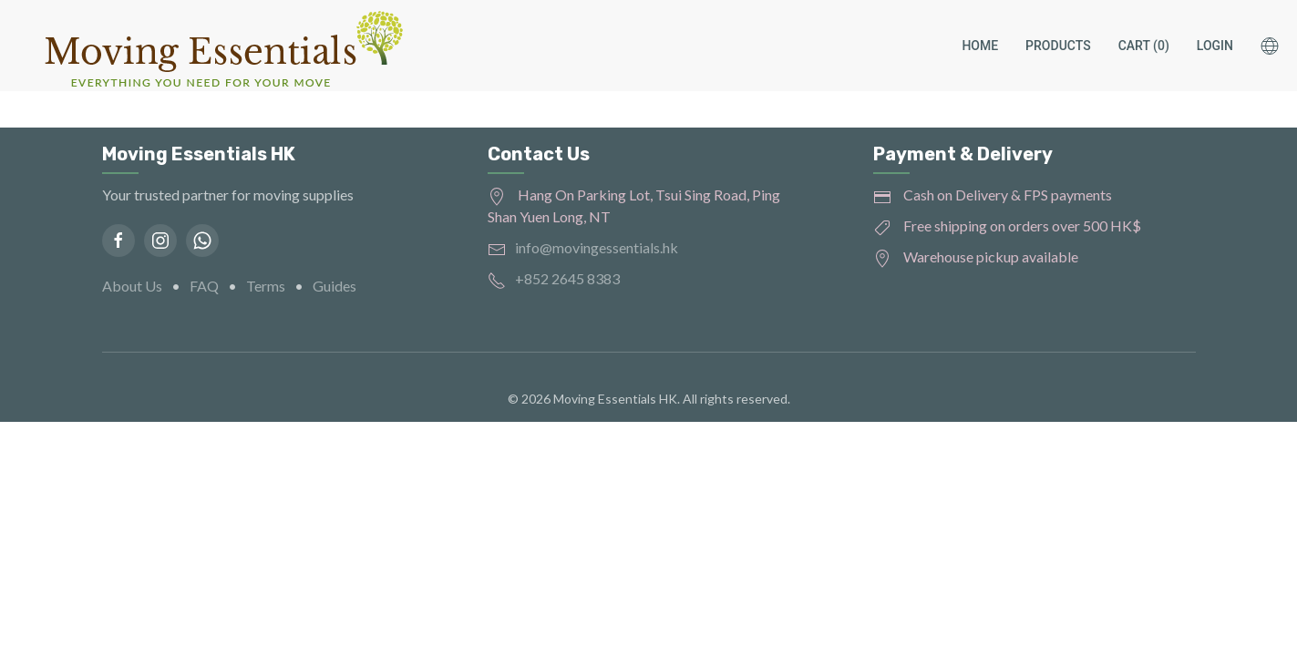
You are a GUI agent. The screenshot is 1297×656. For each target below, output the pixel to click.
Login (1215, 45)
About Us (132, 285)
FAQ (204, 285)
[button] (1279, 45)
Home (980, 45)
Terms (265, 285)
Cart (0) (1143, 45)
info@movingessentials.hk (596, 247)
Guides (334, 285)
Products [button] (1058, 45)
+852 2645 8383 (567, 278)
